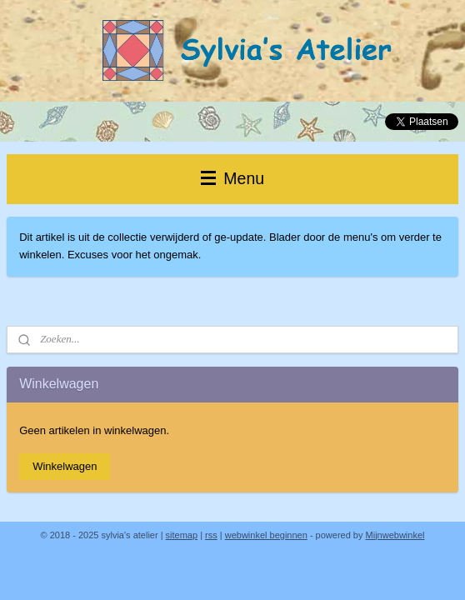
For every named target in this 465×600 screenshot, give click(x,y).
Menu (232, 178)
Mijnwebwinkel (395, 535)
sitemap (182, 535)
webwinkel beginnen (266, 535)
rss (211, 535)
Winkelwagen (64, 466)
